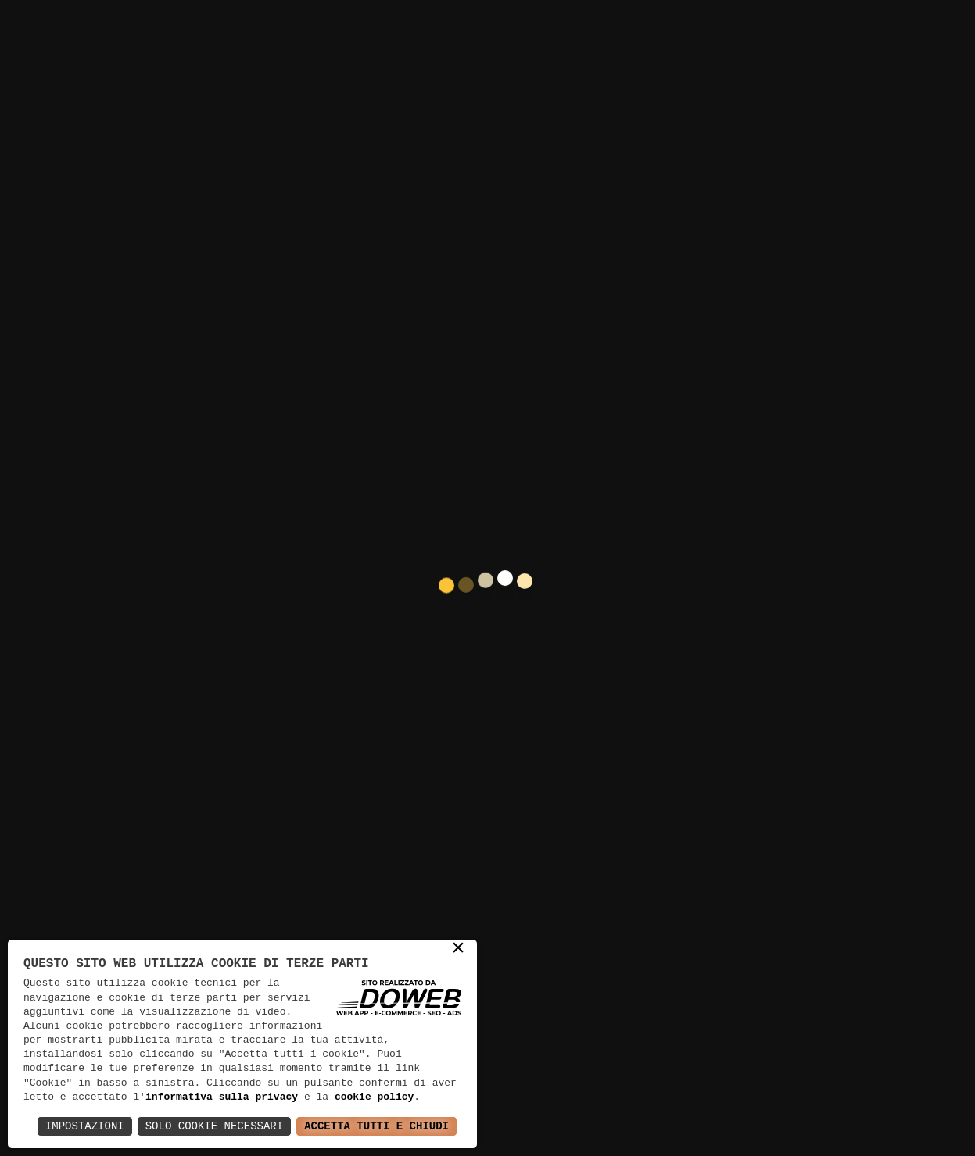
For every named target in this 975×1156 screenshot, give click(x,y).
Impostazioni (84, 1126)
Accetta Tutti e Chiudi (376, 1126)
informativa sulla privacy (221, 1097)
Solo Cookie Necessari (214, 1126)
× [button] (458, 949)
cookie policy (374, 1097)
